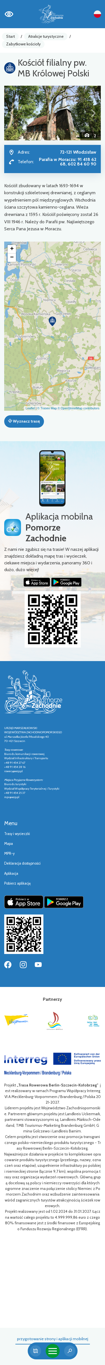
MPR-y (9, 853)
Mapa (8, 843)
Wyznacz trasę (24, 421)
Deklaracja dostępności (22, 863)
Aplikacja (11, 873)
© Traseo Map (47, 408)
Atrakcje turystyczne (46, 36)
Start (10, 36)
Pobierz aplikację (17, 883)
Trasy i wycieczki (17, 834)
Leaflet (30, 408)
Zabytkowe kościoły (23, 44)
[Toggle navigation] (52, 1351)
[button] (11, 113)
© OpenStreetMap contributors (78, 408)
